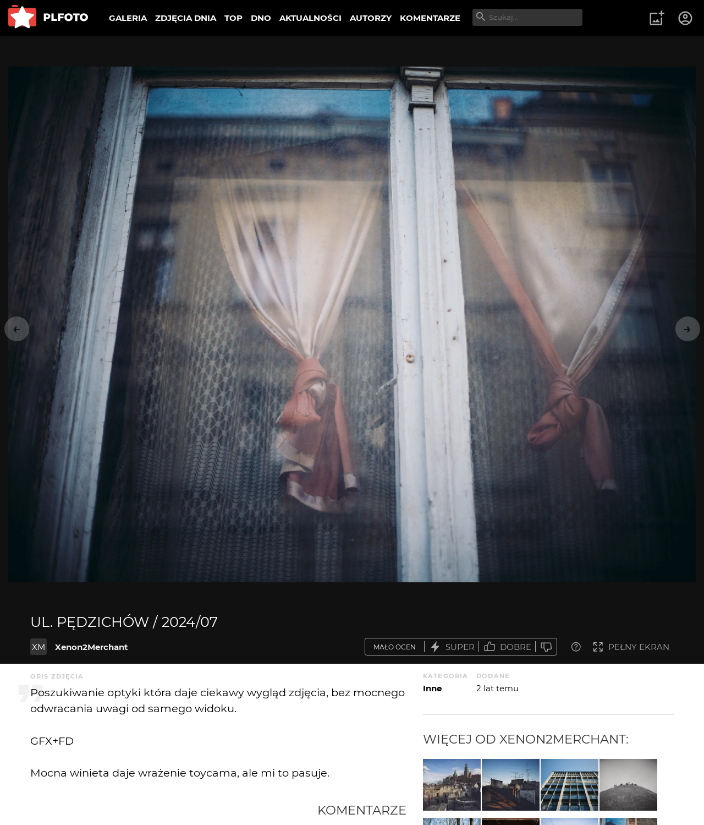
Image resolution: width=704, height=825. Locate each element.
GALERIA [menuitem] (128, 18)
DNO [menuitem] (261, 18)
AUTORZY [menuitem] (371, 18)
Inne (432, 688)
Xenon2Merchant (91, 647)
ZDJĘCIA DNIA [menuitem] (185, 18)
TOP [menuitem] (233, 18)
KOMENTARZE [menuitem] (430, 18)
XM (38, 647)
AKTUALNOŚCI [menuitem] (310, 18)
